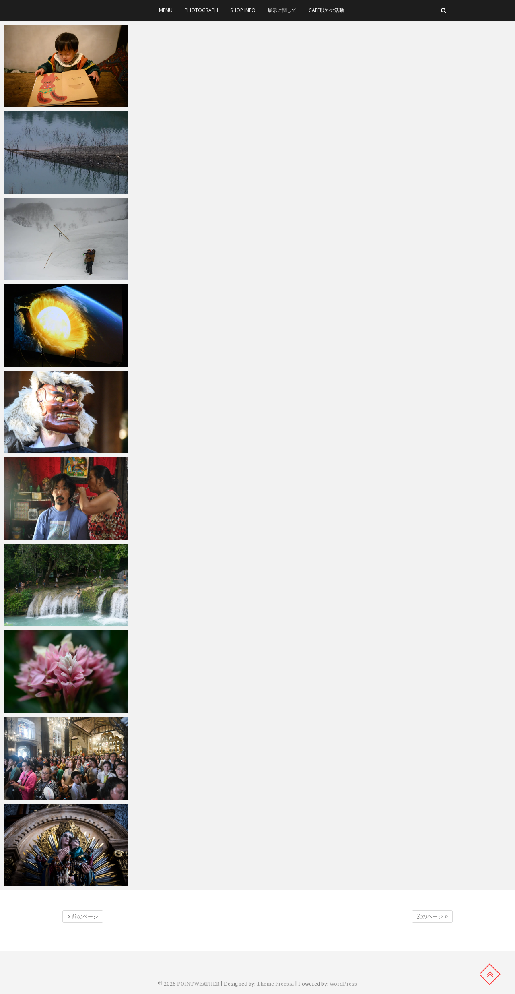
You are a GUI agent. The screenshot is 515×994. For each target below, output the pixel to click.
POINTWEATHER (198, 984)
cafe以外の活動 (326, 10)
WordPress (343, 984)
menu (166, 10)
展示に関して (282, 10)
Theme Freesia (275, 984)
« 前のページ (82, 916)
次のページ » (432, 916)
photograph (201, 10)
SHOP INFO (242, 10)
